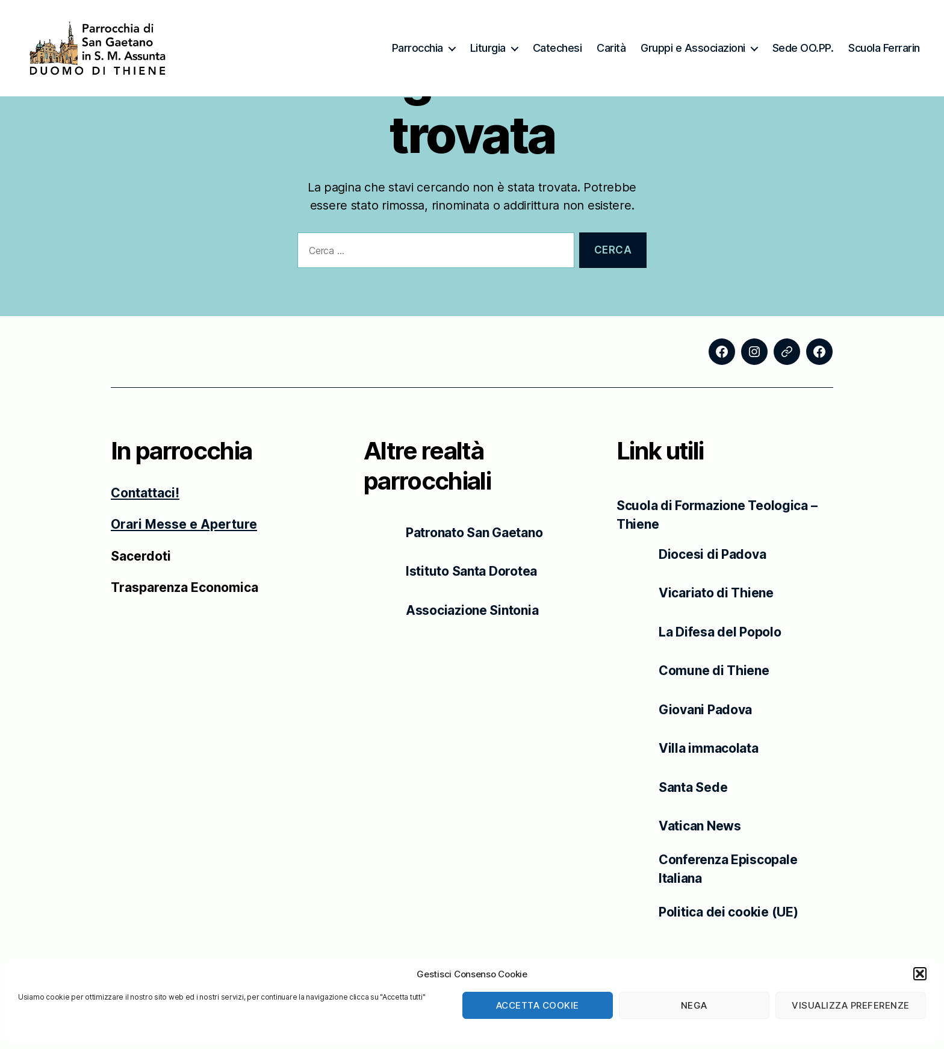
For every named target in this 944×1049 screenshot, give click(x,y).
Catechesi (557, 48)
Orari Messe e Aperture (184, 525)
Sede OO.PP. (803, 48)
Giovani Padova (705, 709)
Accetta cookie (537, 1005)
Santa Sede (693, 787)
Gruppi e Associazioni (693, 48)
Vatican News (700, 825)
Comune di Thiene (714, 670)
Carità (611, 48)
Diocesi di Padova (712, 554)
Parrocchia (417, 48)
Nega (694, 1005)
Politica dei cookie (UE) (728, 912)
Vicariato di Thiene (716, 592)
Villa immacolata (709, 748)
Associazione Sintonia (472, 610)
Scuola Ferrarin (884, 48)
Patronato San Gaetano (474, 532)
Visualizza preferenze (851, 1005)
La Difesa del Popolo (720, 632)
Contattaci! (145, 493)
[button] (920, 974)
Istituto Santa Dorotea (471, 571)
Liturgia (488, 48)
